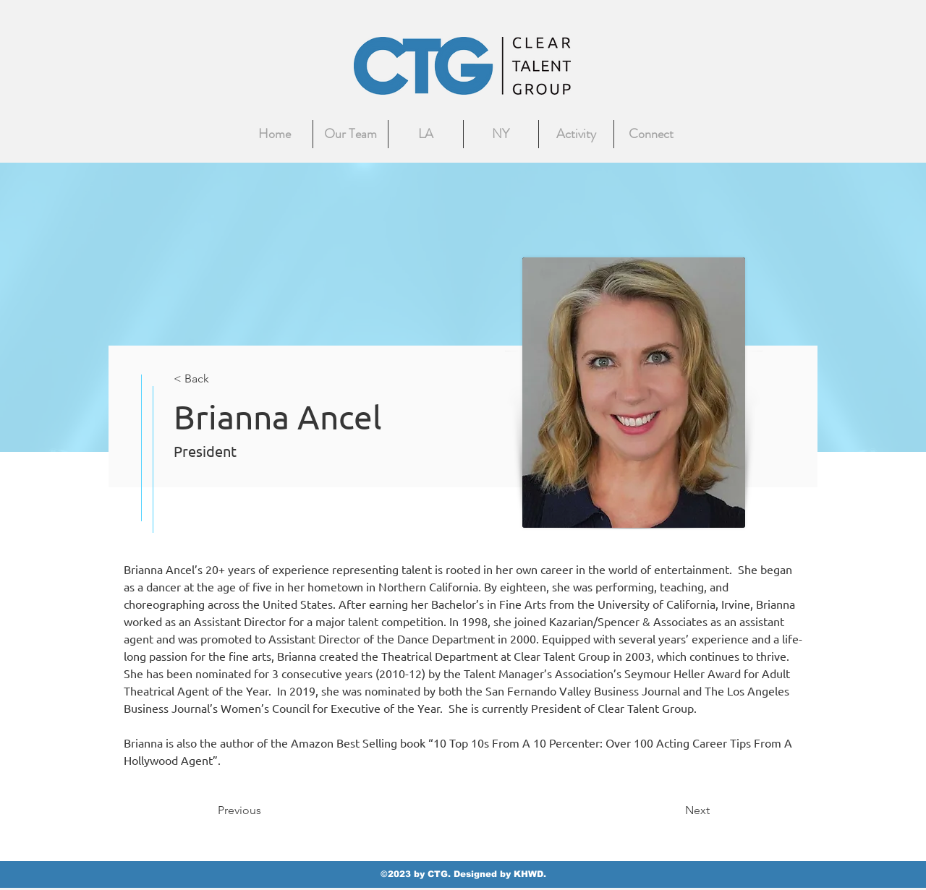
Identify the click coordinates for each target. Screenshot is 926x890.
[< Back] (221, 378)
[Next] (673, 810)
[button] (651, 134)
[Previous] (265, 810)
